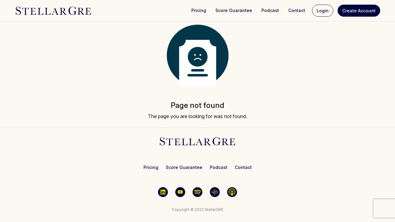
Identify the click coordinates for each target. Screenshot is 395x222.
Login (323, 10)
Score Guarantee (233, 10)
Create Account (359, 10)
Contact (296, 10)
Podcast (270, 10)
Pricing (198, 10)
